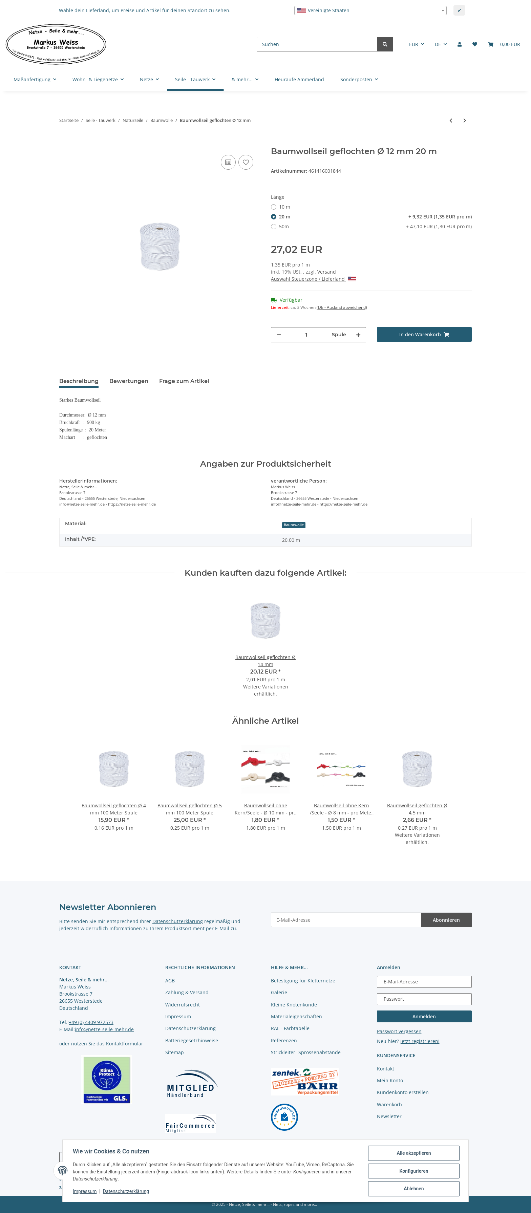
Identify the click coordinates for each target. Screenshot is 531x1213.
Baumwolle (294, 525)
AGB (170, 980)
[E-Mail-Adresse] (346, 920)
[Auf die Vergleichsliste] (228, 162)
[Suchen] (317, 44)
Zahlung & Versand (187, 992)
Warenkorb (389, 1104)
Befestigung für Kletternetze (303, 980)
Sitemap (174, 1052)
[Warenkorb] (504, 44)
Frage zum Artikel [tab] (184, 381)
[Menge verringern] (278, 334)
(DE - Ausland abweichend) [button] (342, 307)
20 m (375, 216)
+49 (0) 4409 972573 (91, 1022)
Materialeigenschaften (296, 1016)
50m (375, 226)
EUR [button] (413, 44)
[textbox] (370, 10)
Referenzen (284, 1040)
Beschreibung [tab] (79, 381)
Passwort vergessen (399, 1031)
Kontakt (385, 1068)
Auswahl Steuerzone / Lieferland (313, 279)
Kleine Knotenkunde (294, 1004)
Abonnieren (446, 920)
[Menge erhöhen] (358, 334)
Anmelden (424, 1016)
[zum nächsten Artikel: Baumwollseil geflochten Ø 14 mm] (465, 120)
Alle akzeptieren (413, 1153)
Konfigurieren (413, 1171)
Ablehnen (413, 1189)
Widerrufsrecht (182, 1004)
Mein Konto (390, 1080)
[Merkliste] (475, 44)
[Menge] (306, 334)
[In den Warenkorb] (64, 143)
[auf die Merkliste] (245, 162)
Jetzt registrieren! (420, 1041)
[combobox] (370, 10)
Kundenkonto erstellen (403, 1092)
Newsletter (389, 1116)
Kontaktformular (124, 1043)
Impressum (178, 1016)
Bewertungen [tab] (128, 381)
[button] (459, 44)
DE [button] (438, 44)
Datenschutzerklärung (177, 921)
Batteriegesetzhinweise (191, 1040)
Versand (326, 272)
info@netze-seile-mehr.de (104, 1029)
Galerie (279, 992)
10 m (284, 207)
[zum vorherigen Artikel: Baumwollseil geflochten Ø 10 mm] (451, 120)
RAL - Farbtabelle (290, 1028)
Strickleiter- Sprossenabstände (306, 1052)
